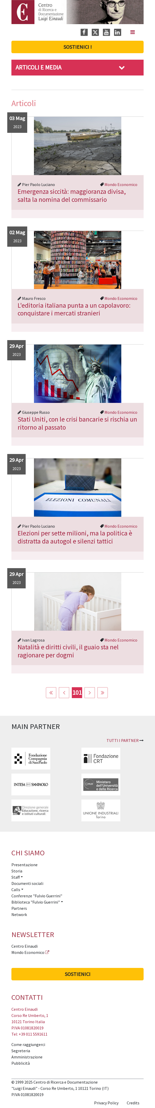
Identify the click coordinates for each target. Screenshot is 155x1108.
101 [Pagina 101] (77, 693)
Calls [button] (15, 889)
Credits (133, 1102)
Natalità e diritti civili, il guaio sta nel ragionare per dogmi (68, 651)
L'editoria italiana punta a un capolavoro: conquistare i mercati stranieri (74, 309)
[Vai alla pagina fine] (102, 692)
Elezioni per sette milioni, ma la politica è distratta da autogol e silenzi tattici (75, 537)
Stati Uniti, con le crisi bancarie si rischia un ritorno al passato (77, 423)
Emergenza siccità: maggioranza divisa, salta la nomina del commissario (72, 195)
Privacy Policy (106, 1102)
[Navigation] (133, 32)
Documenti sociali (27, 883)
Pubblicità (20, 1063)
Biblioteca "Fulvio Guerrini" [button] (35, 902)
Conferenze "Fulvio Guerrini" (36, 895)
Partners (19, 908)
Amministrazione (27, 1056)
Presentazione (24, 864)
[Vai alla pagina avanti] (89, 692)
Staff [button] (15, 877)
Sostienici (77, 974)
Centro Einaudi (24, 946)
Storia (16, 870)
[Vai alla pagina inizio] (51, 692)
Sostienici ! (78, 47)
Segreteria (20, 1050)
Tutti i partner (123, 740)
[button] (122, 67)
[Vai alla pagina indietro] (64, 692)
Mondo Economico (120, 184)
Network (19, 914)
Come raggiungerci (28, 1044)
